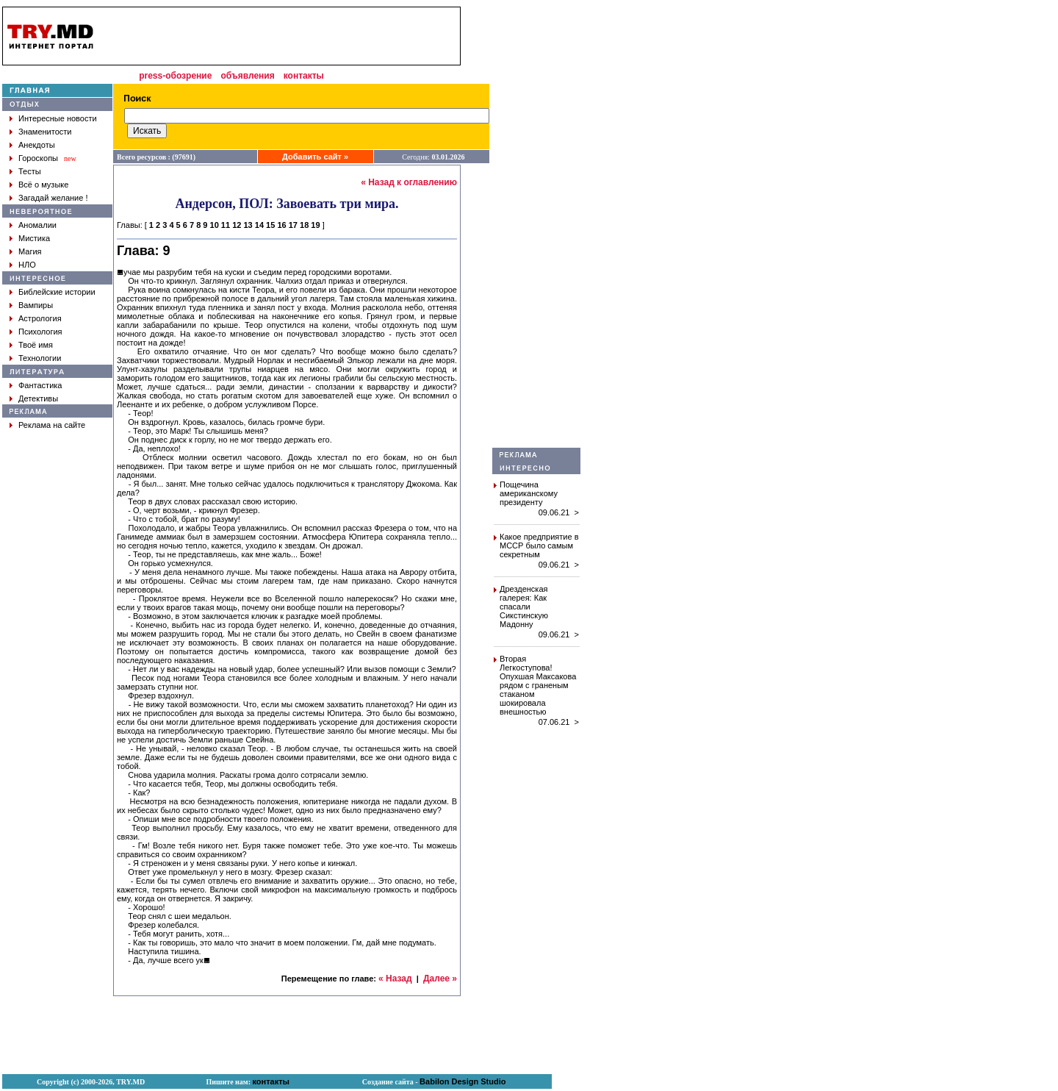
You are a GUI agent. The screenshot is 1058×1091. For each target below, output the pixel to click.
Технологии (39, 358)
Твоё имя (35, 344)
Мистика (34, 238)
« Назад (395, 978)
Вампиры (35, 305)
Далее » (440, 978)
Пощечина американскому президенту (529, 493)
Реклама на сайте (51, 425)
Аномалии (37, 225)
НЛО (27, 264)
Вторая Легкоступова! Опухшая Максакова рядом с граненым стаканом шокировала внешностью (538, 685)
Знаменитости (44, 131)
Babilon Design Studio (462, 1081)
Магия (30, 251)
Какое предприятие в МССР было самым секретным (539, 545)
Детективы (38, 398)
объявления (247, 76)
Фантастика (40, 385)
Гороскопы (38, 158)
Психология (40, 331)
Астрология (40, 318)
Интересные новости (57, 118)
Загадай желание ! (52, 197)
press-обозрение (175, 76)
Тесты (29, 171)
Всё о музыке (43, 184)
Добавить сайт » (315, 156)
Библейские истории (57, 291)
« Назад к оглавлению (409, 182)
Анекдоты (36, 144)
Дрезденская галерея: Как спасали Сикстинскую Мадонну (524, 606)
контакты (304, 76)
